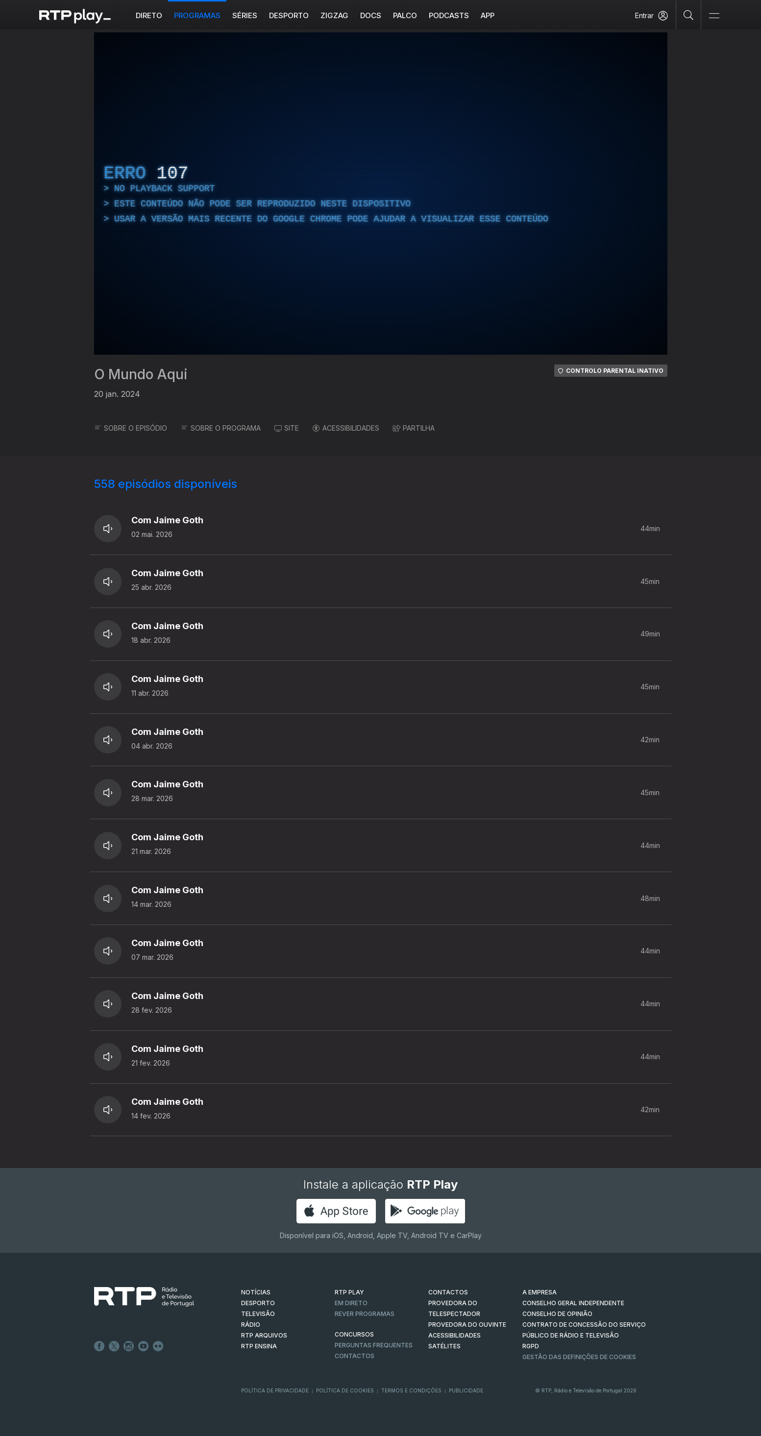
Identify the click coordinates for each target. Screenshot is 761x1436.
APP (487, 15)
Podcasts (449, 15)
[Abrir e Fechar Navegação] (714, 16)
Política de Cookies (345, 1390)
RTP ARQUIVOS (264, 1335)
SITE (286, 428)
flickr (158, 1346)
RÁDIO (250, 1324)
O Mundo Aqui (141, 374)
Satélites (444, 1346)
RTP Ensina (259, 1346)
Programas (197, 15)
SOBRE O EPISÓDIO (130, 428)
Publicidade (466, 1390)
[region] (380, 193)
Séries (244, 15)
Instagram (128, 1346)
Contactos (354, 1356)
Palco (405, 15)
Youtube (143, 1346)
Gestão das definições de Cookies (579, 1357)
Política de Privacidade (275, 1390)
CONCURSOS (354, 1334)
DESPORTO (258, 1303)
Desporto (289, 15)
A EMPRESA (539, 1292)
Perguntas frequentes (374, 1345)
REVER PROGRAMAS (364, 1313)
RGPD (530, 1346)
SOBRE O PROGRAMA (221, 428)
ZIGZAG (334, 15)
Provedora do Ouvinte (467, 1324)
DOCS (370, 15)
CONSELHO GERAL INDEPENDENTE (573, 1303)
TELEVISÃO (258, 1313)
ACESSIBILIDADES (346, 428)
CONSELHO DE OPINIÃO (557, 1313)
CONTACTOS (448, 1292)
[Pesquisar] (688, 14)
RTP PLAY (349, 1292)
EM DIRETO (351, 1303)
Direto (149, 15)
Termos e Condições (411, 1390)
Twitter (114, 1346)
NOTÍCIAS (255, 1292)
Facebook (99, 1346)
